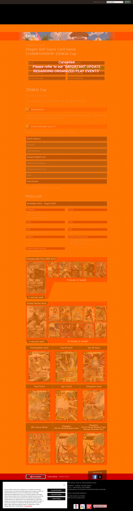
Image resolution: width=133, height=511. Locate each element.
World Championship (76, 78)
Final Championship (37, 78)
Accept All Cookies (56, 490)
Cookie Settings (52, 476)
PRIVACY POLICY (64, 476)
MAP (128, 2)
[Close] (64, 485)
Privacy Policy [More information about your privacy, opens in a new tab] (28, 506)
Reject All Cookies (56, 494)
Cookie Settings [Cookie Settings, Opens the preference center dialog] (56, 498)
